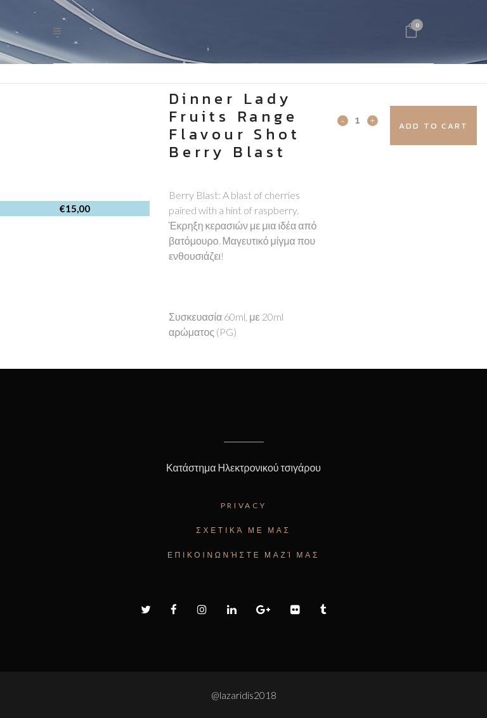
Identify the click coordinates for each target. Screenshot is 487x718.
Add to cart (433, 126)
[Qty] (358, 119)
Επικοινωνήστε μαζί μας (243, 555)
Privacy (244, 505)
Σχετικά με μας (243, 530)
